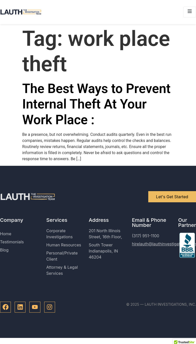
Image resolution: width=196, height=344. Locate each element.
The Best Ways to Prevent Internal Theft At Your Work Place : (96, 104)
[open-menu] (189, 12)
